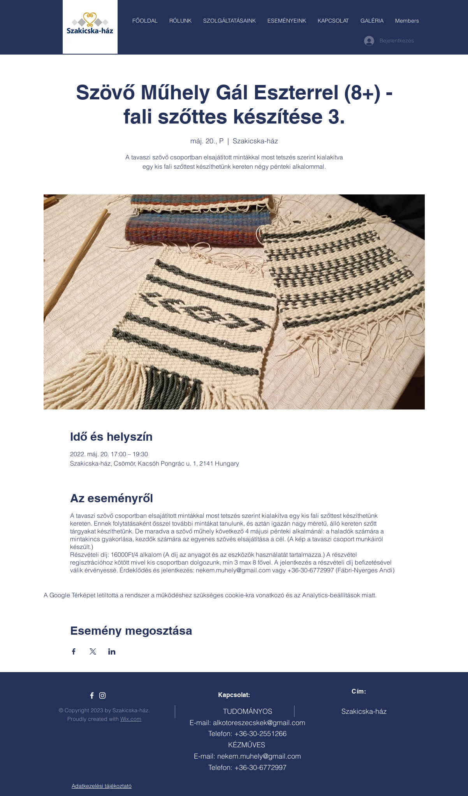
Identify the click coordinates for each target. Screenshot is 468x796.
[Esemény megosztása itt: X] (93, 651)
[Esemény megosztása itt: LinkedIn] (112, 651)
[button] (229, 20)
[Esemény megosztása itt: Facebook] (73, 651)
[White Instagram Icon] (102, 695)
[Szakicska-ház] (92, 695)
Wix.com (130, 718)
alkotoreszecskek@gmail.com (259, 722)
